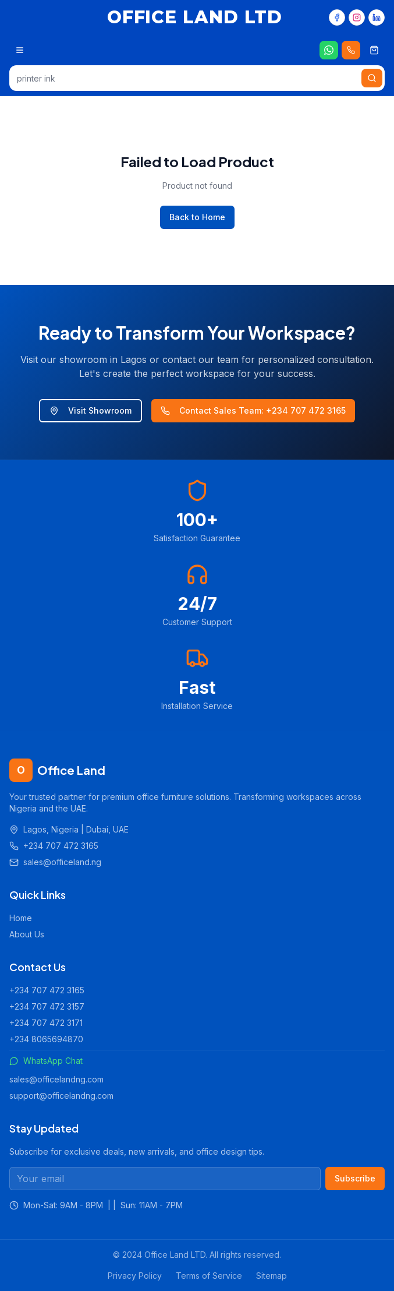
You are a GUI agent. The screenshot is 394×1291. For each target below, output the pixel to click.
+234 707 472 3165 (46, 990)
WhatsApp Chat (46, 1061)
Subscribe (355, 1178)
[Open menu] (19, 50)
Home (20, 918)
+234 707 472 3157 (46, 1006)
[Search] (371, 78)
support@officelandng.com (61, 1095)
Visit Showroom (90, 410)
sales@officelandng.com (56, 1079)
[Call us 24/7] (351, 50)
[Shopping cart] (374, 50)
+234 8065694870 (46, 1039)
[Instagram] (357, 17)
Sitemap (271, 1276)
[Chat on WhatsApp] (329, 50)
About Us (26, 934)
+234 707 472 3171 (46, 1023)
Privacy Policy (135, 1276)
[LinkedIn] (376, 17)
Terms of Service (209, 1276)
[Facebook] (337, 17)
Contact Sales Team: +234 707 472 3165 (253, 410)
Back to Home (197, 217)
